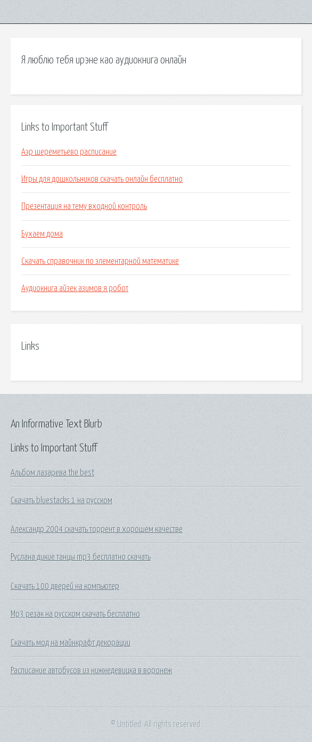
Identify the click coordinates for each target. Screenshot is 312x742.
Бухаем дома (42, 234)
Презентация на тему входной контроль (84, 206)
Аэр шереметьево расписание (69, 152)
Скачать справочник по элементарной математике (100, 261)
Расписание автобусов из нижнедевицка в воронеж (91, 670)
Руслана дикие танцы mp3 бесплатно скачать (81, 557)
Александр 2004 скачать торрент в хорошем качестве (97, 529)
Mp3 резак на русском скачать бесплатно (75, 614)
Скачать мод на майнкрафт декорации (70, 643)
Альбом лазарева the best (52, 473)
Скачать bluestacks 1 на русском (61, 500)
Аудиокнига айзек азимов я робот (74, 288)
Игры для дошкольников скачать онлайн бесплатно (102, 179)
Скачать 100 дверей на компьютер (65, 586)
